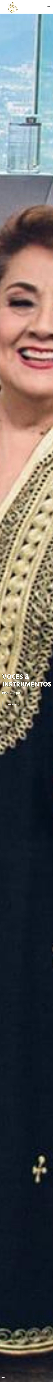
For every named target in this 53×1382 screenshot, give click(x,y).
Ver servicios (14, 704)
